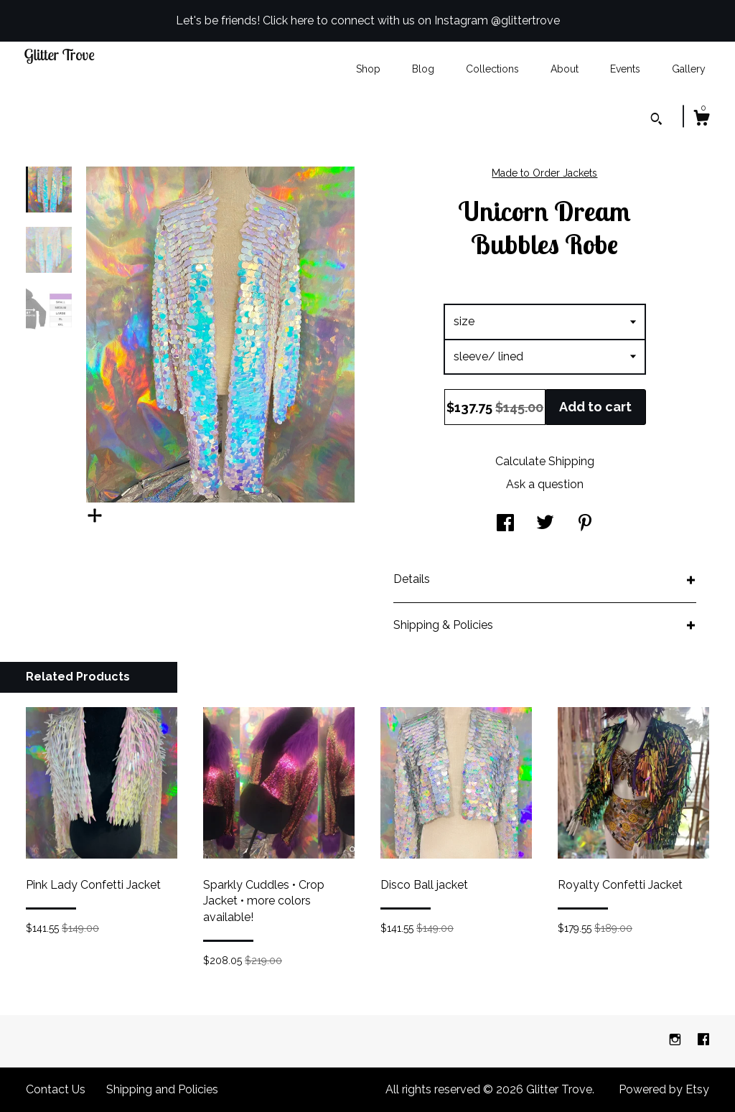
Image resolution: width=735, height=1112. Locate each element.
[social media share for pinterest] (585, 524)
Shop (368, 69)
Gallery (689, 69)
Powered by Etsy (664, 1089)
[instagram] (676, 1040)
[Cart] (701, 120)
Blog (423, 69)
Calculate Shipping (544, 461)
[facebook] (703, 1040)
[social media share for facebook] (505, 524)
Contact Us (55, 1089)
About (565, 69)
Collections (492, 69)
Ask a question (545, 484)
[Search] (656, 121)
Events (625, 69)
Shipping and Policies (162, 1089)
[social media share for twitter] (545, 524)
